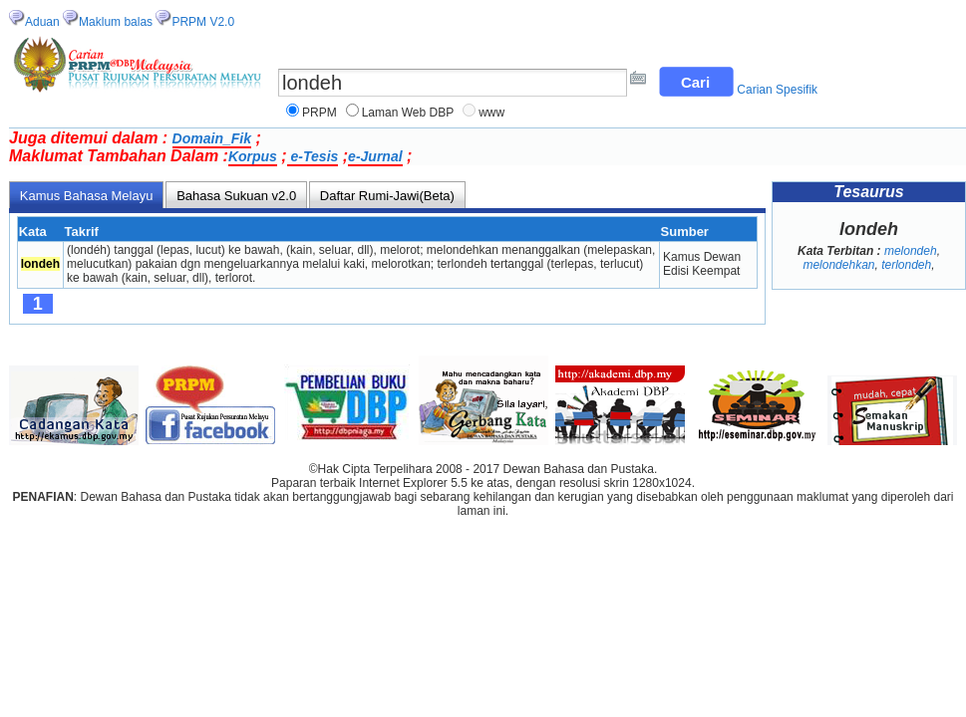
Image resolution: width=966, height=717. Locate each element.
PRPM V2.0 (202, 22)
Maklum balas (116, 22)
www (491, 113)
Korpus (252, 156)
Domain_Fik (211, 138)
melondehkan (838, 265)
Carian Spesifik (777, 90)
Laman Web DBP (408, 113)
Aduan (42, 22)
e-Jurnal (375, 156)
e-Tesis (313, 156)
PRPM (319, 113)
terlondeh (906, 265)
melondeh (910, 251)
